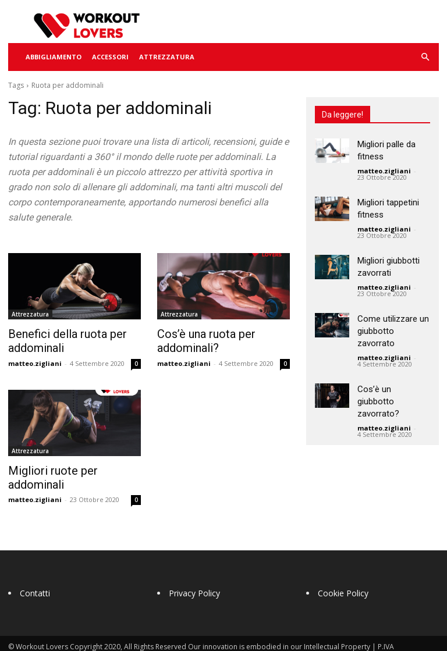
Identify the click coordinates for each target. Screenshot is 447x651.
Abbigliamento (53, 56)
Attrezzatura (166, 56)
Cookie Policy (343, 575)
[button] (425, 57)
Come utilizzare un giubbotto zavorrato (393, 331)
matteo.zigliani (35, 360)
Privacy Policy (194, 575)
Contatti (35, 575)
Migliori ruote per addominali (71, 467)
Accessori (110, 56)
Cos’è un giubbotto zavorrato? (378, 401)
